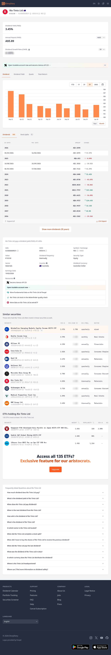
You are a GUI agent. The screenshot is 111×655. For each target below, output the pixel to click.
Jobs (59, 595)
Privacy (88, 595)
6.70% (62, 374)
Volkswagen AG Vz (18, 387)
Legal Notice (90, 591)
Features (33, 595)
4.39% (62, 344)
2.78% (75, 329)
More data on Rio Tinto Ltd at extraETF (24, 302)
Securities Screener (11, 599)
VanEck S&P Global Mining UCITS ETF (26, 435)
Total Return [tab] (42, 74)
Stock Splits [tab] (26, 134)
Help (32, 604)
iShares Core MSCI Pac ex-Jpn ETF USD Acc (29, 442)
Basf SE (14, 358)
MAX (96, 84)
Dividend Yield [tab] (19, 74)
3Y (84, 84)
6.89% (62, 396)
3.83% (62, 366)
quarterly (85, 329)
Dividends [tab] (9, 134)
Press (59, 604)
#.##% (9, 53)
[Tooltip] (46, 263)
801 (93, 436)
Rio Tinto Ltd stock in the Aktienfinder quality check (29, 297)
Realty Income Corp (19, 336)
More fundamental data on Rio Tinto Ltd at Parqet (28, 292)
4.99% (62, 337)
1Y (79, 84)
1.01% (77, 429)
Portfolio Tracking (10, 595)
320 (93, 429)
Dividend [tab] (6, 74)
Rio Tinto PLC (16, 380)
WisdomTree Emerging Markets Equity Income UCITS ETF (33, 328)
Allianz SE (15, 343)
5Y (90, 84)
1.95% (77, 443)
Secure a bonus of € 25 (18, 282)
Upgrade (55, 469)
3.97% (62, 329)
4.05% (62, 381)
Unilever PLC (16, 365)
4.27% (62, 359)
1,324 (92, 443)
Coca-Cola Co (16, 350)
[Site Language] (94, 3)
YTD (72, 84)
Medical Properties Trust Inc (23, 395)
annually (85, 344)
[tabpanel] (55, 104)
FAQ (31, 599)
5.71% (62, 388)
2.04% (77, 436)
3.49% (62, 403)
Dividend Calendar (10, 591)
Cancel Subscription (38, 608)
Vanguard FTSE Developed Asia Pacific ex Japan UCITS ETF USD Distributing (39, 427)
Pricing (33, 591)
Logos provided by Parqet (12, 640)
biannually (85, 381)
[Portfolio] (103, 4)
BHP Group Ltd (16, 402)
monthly (84, 337)
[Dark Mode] (99, 4)
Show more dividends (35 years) (55, 229)
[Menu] (108, 3)
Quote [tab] (31, 74)
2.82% (62, 352)
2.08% (100, 429)
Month (101, 123)
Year (95, 123)
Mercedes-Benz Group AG (21, 372)
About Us (61, 591)
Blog (59, 599)
